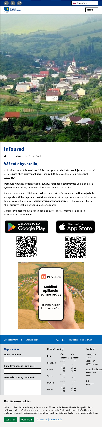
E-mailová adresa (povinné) (19, 366)
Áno (58, 340)
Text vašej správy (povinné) (19, 377)
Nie (63, 340)
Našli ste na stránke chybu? (81, 339)
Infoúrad (36, 156)
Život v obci (22, 156)
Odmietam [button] (27, 419)
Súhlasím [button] (10, 419)
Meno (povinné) (13, 354)
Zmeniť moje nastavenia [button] (49, 419)
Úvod (8, 156)
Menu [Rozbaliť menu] (91, 9)
